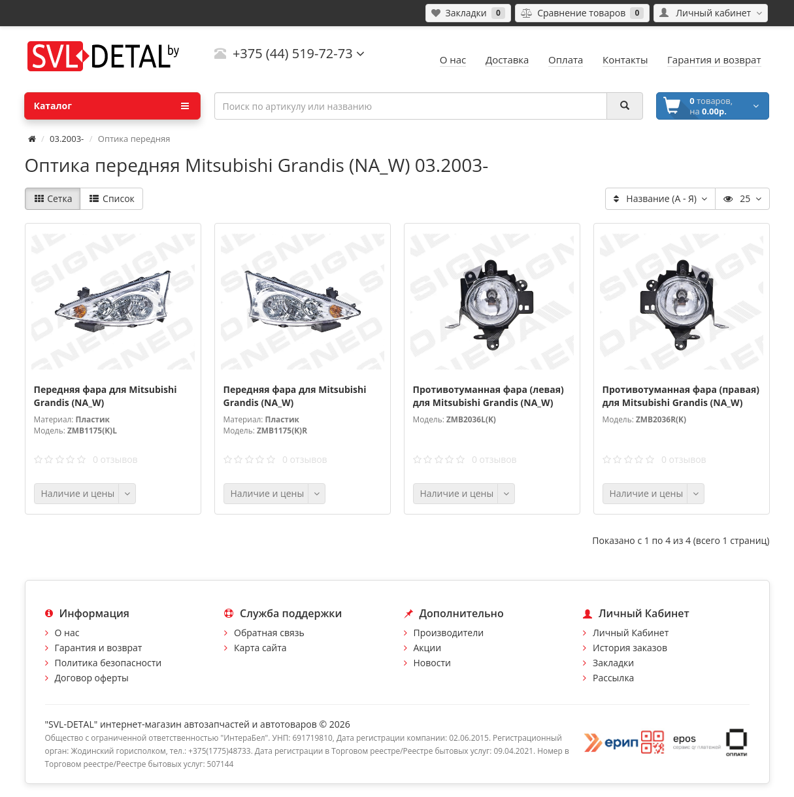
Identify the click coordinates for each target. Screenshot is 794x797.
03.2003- (67, 138)
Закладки (613, 662)
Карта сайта (260, 647)
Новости (432, 662)
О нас (67, 632)
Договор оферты (92, 677)
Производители (449, 632)
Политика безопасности (108, 662)
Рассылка (613, 677)
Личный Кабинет (631, 632)
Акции (428, 647)
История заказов (630, 647)
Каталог (111, 105)
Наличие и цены (78, 493)
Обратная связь (269, 632)
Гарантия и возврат (98, 647)
